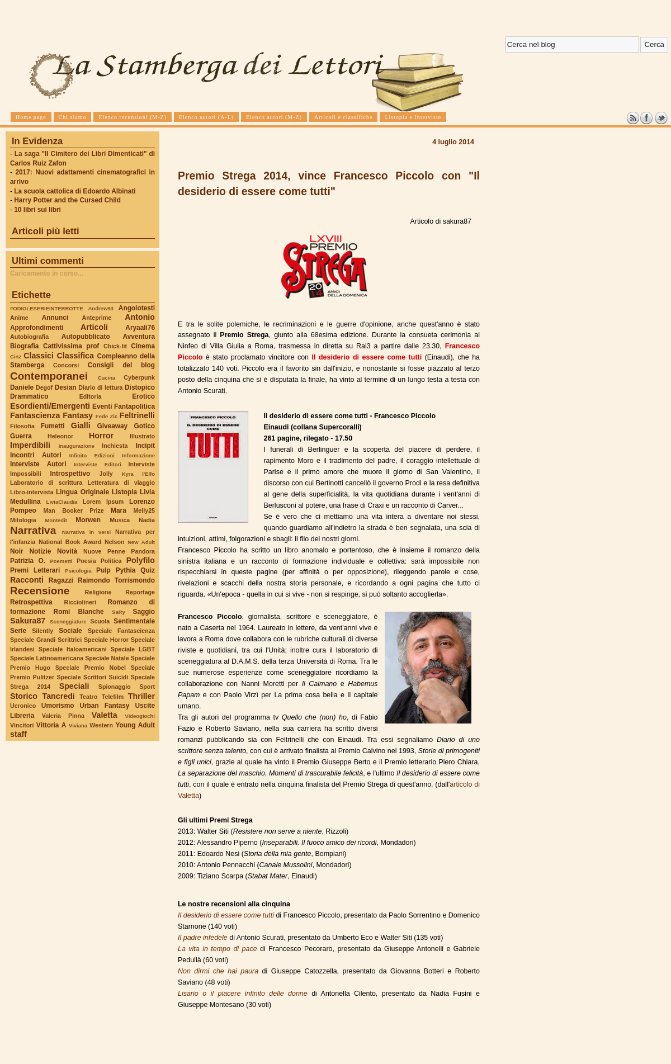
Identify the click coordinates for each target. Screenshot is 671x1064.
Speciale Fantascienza (121, 630)
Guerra (21, 436)
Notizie (40, 551)
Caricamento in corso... (46, 273)
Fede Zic (106, 416)
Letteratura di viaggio (121, 482)
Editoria (90, 396)
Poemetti (61, 561)
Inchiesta (114, 445)
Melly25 (144, 510)
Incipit (145, 446)
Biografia (24, 346)
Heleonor (60, 436)
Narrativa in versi (86, 532)
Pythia (126, 570)
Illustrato (142, 436)
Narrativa (33, 530)
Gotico (144, 426)
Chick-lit (115, 346)
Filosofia (22, 426)
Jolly (105, 473)
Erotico (143, 396)
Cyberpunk (139, 377)
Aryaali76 (140, 328)
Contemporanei (49, 376)
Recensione (39, 591)
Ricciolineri (80, 602)
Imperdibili (30, 445)
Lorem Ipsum (103, 501)
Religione (98, 592)
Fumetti (53, 426)
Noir (16, 551)
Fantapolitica (134, 406)
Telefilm (113, 696)
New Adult (141, 542)
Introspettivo (70, 473)
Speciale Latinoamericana (46, 658)
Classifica (75, 355)
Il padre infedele (203, 938)
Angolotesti (137, 308)
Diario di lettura (100, 387)
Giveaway (112, 426)
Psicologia (78, 571)
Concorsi (66, 365)
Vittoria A (51, 725)
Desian (66, 387)
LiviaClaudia (62, 502)
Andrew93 (101, 308)
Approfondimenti (36, 328)
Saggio (144, 612)
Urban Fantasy (104, 706)
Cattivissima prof (71, 346)
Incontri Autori (36, 455)
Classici (38, 355)
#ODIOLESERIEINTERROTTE (46, 308)
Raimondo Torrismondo (116, 580)
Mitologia (23, 520)
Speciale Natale (107, 658)
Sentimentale (134, 621)
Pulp (103, 570)
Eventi (102, 406)
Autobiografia (29, 336)
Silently (42, 630)
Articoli (94, 327)
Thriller (141, 696)
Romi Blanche (79, 612)
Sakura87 (27, 620)
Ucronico (23, 705)
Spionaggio (114, 686)
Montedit (56, 520)
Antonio (140, 317)
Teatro (88, 696)
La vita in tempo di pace (217, 949)
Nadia (147, 520)
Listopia (124, 492)
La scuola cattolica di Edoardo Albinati (74, 191)
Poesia (86, 560)
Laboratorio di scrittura (46, 482)
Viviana (78, 725)
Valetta (104, 715)
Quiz (147, 570)
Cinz (15, 356)
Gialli (81, 425)
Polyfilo (140, 560)
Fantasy (78, 415)
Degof (44, 387)
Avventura (139, 337)
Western (101, 725)
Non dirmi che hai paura (218, 971)
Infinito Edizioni (92, 455)
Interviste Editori (97, 464)
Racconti (27, 579)
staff (18, 734)
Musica (120, 520)
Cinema (143, 346)
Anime (19, 317)
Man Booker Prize (73, 510)
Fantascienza (35, 415)
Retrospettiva (31, 602)
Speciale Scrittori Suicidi (92, 677)
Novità (67, 551)
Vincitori (22, 725)
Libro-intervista (32, 492)
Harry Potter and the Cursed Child (67, 200)
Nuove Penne (104, 551)
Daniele (22, 387)
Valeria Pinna (63, 715)
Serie (18, 631)
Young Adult (135, 725)
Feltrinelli (137, 415)
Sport (147, 686)
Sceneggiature (68, 621)
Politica (111, 560)
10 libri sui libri (37, 210)
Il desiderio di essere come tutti (226, 915)
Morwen (88, 520)
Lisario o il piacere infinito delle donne (243, 993)
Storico (23, 696)
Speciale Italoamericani (73, 649)
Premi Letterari (35, 570)
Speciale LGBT (133, 649)
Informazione (138, 455)
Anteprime (97, 317)
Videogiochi (140, 716)
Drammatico (29, 396)
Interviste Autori (38, 464)
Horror (101, 435)
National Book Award (70, 541)
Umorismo (57, 706)
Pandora (143, 551)
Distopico (140, 387)
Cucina (107, 378)
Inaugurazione (76, 446)
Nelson (115, 541)
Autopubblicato (86, 337)
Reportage (140, 592)
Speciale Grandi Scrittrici (46, 639)
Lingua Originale (82, 492)
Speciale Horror (106, 639)
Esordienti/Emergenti (50, 405)
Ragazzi (61, 580)
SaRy (118, 612)
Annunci (55, 317)
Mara (118, 510)
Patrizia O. (27, 561)
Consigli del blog (121, 365)
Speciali (74, 686)
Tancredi (58, 696)
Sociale (70, 631)
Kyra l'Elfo (138, 474)
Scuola (100, 621)
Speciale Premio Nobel (90, 667)
